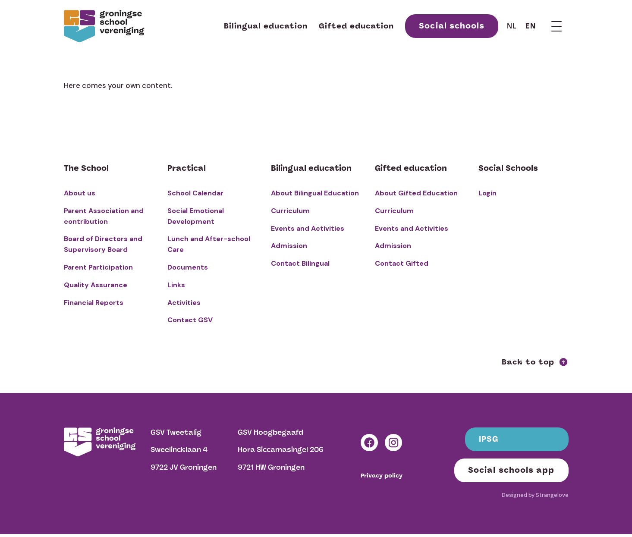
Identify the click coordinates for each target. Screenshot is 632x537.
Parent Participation (98, 267)
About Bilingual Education (315, 193)
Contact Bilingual (300, 263)
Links (176, 284)
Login (487, 193)
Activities (184, 302)
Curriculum (290, 210)
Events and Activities (307, 228)
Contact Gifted (401, 263)
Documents (187, 267)
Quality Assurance (95, 284)
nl (512, 26)
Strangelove (552, 495)
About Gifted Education (416, 193)
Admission (289, 245)
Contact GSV (190, 319)
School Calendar (195, 193)
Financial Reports (93, 302)
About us (79, 193)
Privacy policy (381, 475)
